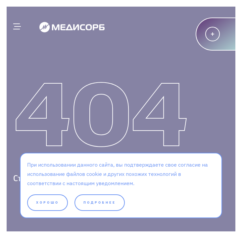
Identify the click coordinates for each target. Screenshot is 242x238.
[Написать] (219, 34)
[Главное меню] (16, 26)
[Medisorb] (72, 26)
